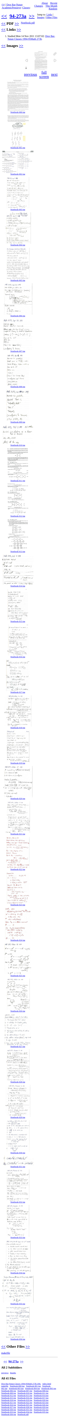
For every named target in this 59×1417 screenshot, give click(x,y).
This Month (51, 6)
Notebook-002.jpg (17, 174)
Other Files (51, 17)
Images (40, 17)
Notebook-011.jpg (17, 481)
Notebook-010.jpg (17, 445)
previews (4, 1373)
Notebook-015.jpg (17, 621)
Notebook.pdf (28, 22)
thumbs (13, 1373)
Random (53, 8)
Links (49, 14)
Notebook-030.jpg (17, 1153)
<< (4, 16)
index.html (46, 1384)
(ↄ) (3, 4)
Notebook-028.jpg (17, 1082)
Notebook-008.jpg (17, 387)
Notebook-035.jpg (17, 1304)
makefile (5, 1353)
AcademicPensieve (11, 7)
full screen (44, 74)
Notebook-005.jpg (17, 280)
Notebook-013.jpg (17, 551)
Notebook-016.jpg (17, 657)
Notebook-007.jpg (17, 351)
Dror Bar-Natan (14, 4)
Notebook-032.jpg (17, 1202)
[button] (54, 53)
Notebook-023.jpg (17, 905)
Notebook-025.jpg (17, 976)
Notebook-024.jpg (17, 940)
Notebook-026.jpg (17, 1011)
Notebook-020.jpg (17, 798)
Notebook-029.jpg (17, 1117)
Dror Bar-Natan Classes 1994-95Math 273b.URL (21, 1384)
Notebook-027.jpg (17, 1046)
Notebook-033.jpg (17, 1237)
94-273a (17, 16)
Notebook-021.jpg (17, 834)
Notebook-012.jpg (17, 516)
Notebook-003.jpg (17, 209)
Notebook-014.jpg (17, 586)
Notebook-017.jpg (17, 692)
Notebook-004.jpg (17, 245)
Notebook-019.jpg (17, 763)
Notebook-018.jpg (17, 728)
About (45, 3)
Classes (26, 7)
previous (30, 74)
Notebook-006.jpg (17, 316)
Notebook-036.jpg (17, 1339)
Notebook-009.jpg (17, 422)
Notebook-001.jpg (17, 148)
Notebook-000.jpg (17, 112)
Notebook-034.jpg (17, 1273)
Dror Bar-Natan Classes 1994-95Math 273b (31, 37)
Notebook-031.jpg (17, 1167)
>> (31, 16)
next (54, 74)
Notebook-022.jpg (17, 869)
